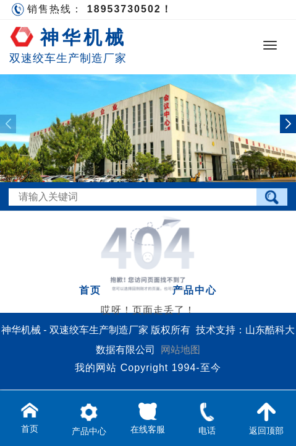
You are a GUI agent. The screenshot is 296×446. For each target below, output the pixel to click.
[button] (288, 124)
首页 (90, 290)
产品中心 (194, 290)
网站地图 (180, 349)
